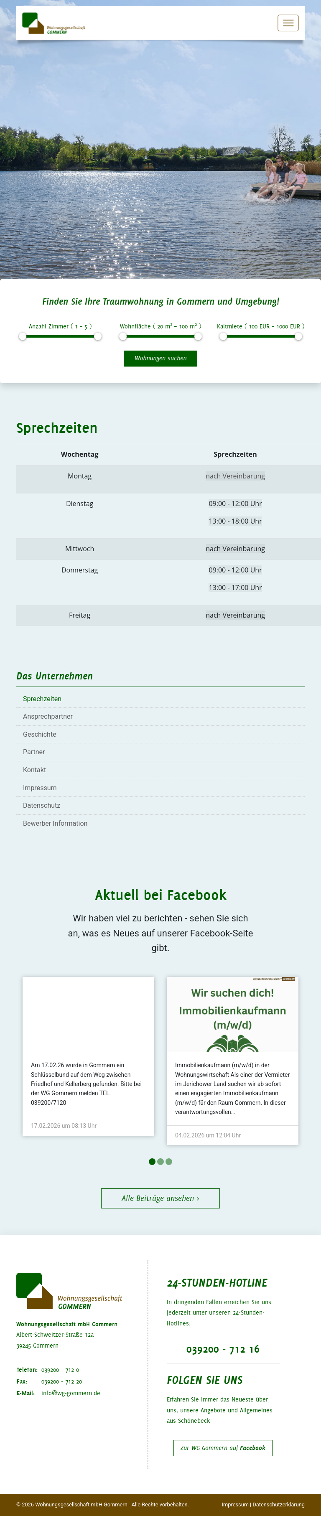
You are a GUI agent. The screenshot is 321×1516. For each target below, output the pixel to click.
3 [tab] (169, 1161)
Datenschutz (41, 805)
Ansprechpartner (48, 716)
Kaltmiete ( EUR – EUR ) (260, 326)
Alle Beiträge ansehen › (160, 1198)
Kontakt (34, 770)
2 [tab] (160, 1161)
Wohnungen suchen (160, 358)
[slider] (22, 336)
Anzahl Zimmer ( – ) (60, 326)
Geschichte (39, 734)
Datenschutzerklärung (278, 1504)
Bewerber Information (55, 823)
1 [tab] (152, 1161)
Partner (34, 752)
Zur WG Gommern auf (223, 1448)
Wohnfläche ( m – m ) (160, 325)
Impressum (40, 788)
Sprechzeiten (42, 699)
